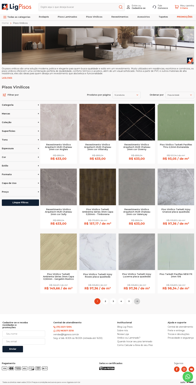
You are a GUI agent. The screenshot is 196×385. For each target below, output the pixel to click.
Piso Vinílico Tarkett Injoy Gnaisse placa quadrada (175, 210)
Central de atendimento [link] (180, 327)
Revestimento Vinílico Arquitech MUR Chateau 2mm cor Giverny (136, 147)
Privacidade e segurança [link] (181, 338)
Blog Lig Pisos (124, 327)
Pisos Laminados (67, 16)
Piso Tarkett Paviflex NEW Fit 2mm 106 (176, 275)
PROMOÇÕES (184, 16)
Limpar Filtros (20, 202)
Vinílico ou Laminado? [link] (128, 338)
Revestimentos (119, 16)
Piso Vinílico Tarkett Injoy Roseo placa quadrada (97, 275)
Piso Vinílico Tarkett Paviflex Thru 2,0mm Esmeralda (176, 146)
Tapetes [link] (163, 16)
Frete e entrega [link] (176, 330)
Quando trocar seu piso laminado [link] (134, 341)
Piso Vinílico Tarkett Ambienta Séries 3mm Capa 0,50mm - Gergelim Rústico (58, 276)
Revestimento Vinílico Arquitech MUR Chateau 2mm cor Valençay (136, 212)
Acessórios (143, 16)
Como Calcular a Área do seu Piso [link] (135, 345)
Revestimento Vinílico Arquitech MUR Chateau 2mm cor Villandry (97, 147)
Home (5, 23)
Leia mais (7, 78)
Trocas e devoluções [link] (178, 334)
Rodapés (44, 16)
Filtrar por (11, 95)
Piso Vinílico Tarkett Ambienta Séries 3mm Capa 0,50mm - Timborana (97, 212)
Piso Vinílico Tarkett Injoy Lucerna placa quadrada (136, 275)
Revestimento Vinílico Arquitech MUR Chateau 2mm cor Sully (58, 212)
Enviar (12, 349)
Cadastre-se (138, 8)
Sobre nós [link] (122, 330)
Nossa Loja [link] (123, 334)
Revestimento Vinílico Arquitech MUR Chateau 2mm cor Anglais (58, 147)
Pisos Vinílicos (94, 16)
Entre (135, 5)
